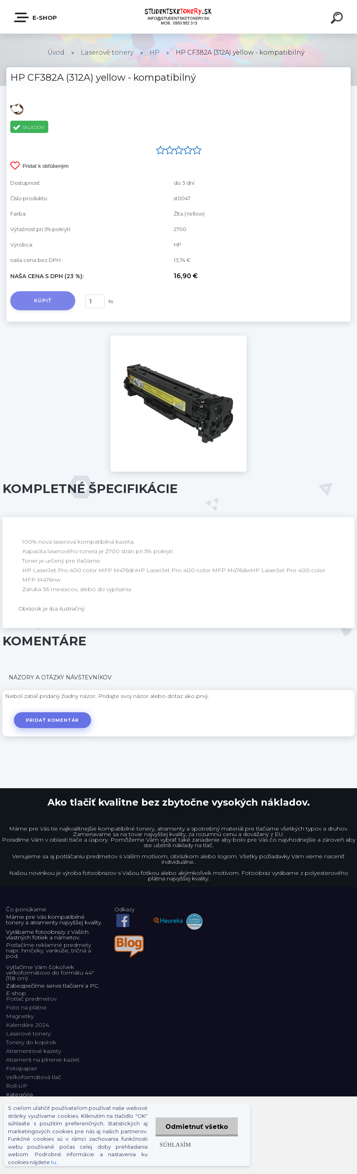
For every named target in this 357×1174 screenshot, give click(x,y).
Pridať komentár (52, 720)
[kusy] (95, 301)
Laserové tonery (107, 52)
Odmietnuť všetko (196, 1126)
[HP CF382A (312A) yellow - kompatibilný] (178, 338)
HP (155, 52)
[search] (338, 19)
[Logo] (179, 17)
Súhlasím (175, 1144)
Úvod (56, 52)
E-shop (36, 17)
